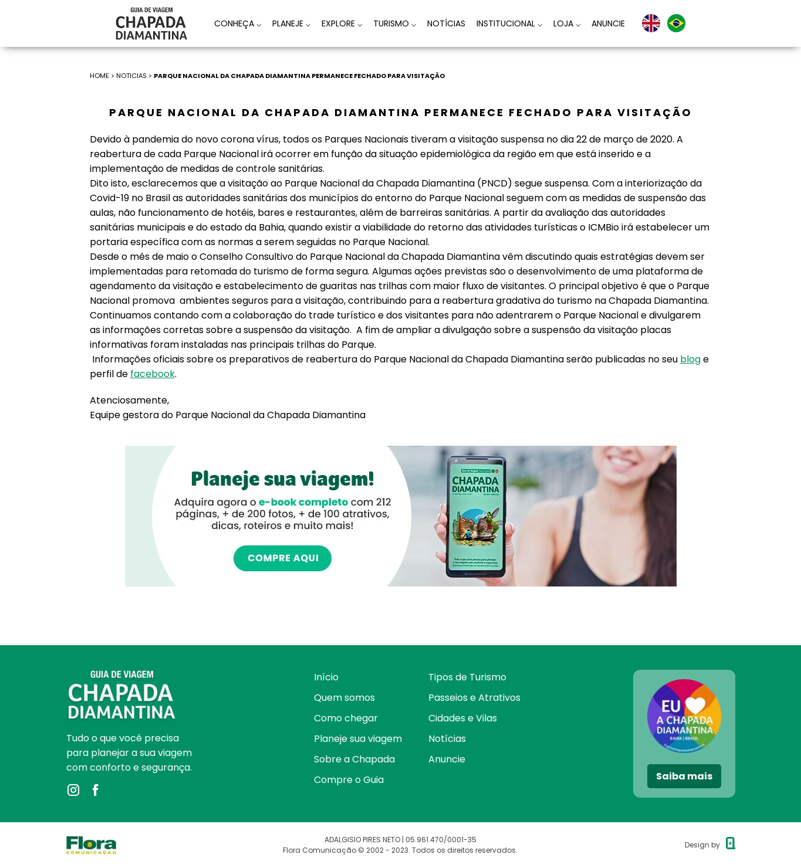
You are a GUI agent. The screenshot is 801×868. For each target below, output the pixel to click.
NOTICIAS (131, 75)
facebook (152, 374)
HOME (99, 75)
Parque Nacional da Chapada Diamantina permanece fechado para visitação (299, 75)
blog (690, 359)
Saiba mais (684, 776)
